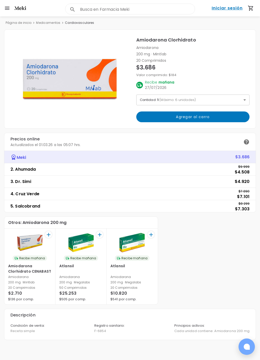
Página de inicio (18, 22)
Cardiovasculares (79, 22)
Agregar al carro (193, 116)
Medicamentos (48, 22)
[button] (70, 79)
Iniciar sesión (227, 8)
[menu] (7, 8)
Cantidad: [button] (168, 99)
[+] (48, 234)
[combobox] (137, 9)
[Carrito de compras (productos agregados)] (251, 8)
